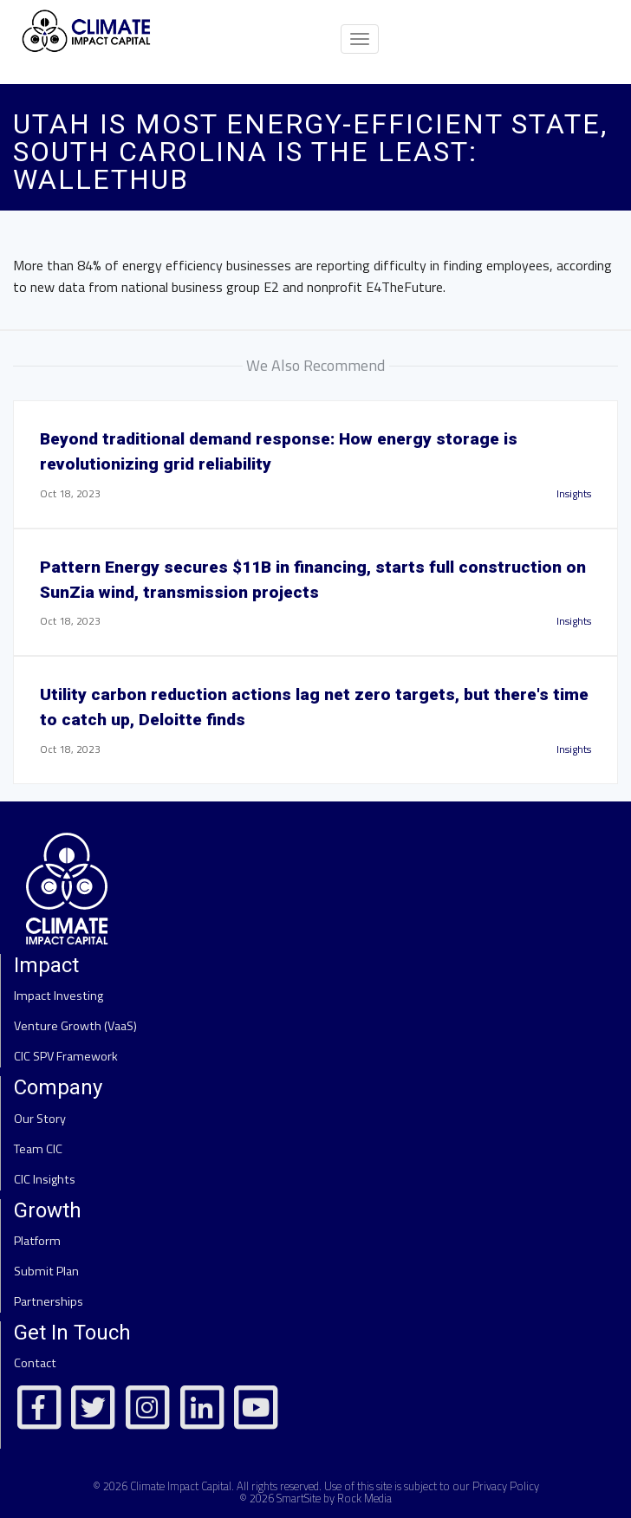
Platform (37, 1240)
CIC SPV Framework (66, 1056)
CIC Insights (44, 1179)
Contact (35, 1362)
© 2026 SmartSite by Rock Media (315, 1498)
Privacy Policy (505, 1486)
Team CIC (38, 1148)
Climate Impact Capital (180, 1486)
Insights (573, 493)
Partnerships (48, 1301)
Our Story (40, 1118)
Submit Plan (46, 1271)
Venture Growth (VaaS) (75, 1025)
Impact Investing (58, 995)
